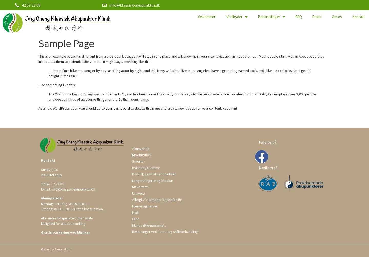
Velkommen (207, 16)
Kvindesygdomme (146, 167)
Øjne (135, 219)
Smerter (138, 161)
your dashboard (118, 108)
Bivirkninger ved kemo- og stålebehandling (165, 231)
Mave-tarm (140, 187)
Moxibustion (141, 155)
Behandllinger (271, 17)
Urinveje (138, 193)
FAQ (298, 16)
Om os (337, 16)
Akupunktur (141, 148)
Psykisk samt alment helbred (154, 174)
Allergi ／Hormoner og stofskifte (157, 199)
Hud (135, 212)
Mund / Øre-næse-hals (149, 225)
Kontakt (358, 16)
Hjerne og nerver (145, 206)
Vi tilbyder (237, 17)
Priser (317, 16)
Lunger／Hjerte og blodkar (152, 180)
